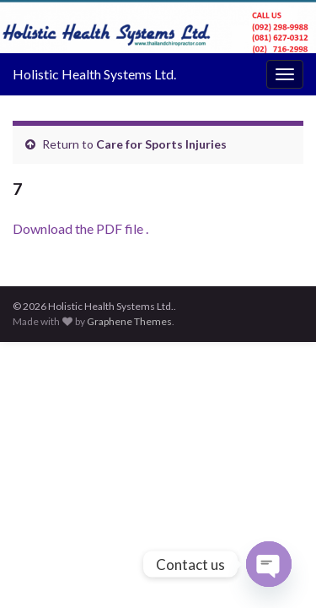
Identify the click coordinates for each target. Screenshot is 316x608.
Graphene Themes (129, 321)
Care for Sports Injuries (161, 144)
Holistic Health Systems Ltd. (94, 74)
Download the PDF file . (80, 228)
